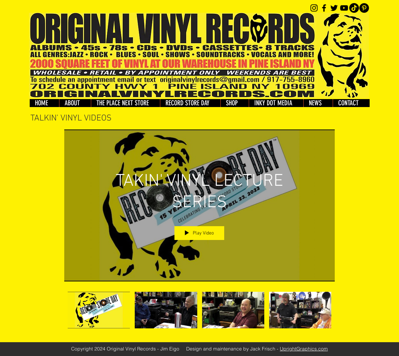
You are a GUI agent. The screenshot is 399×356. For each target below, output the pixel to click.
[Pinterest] (364, 8)
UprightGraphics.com (304, 349)
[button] (234, 103)
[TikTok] (354, 8)
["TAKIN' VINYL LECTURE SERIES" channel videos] (199, 312)
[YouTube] (344, 8)
